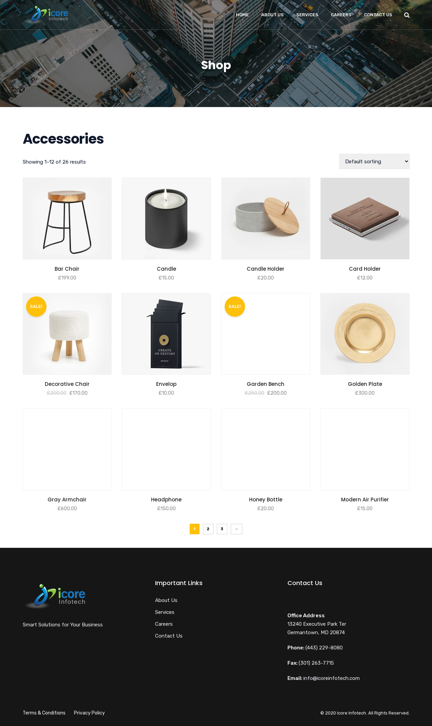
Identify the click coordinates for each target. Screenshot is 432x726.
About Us (272, 14)
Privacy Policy (89, 713)
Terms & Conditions (44, 713)
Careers (341, 14)
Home (242, 14)
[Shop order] (374, 161)
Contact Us (378, 14)
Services (307, 14)
